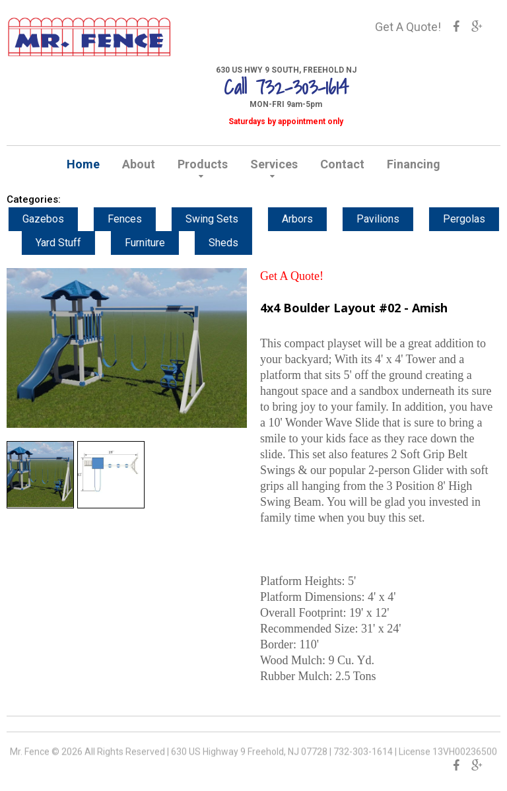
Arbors (309, 219)
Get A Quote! (408, 27)
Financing (413, 164)
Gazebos (56, 219)
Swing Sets (224, 219)
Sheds (236, 242)
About (138, 164)
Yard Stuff (71, 242)
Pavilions (390, 219)
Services (274, 164)
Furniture (157, 242)
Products (203, 164)
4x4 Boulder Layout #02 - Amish (354, 308)
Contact (342, 164)
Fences (137, 219)
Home (83, 164)
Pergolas (477, 219)
